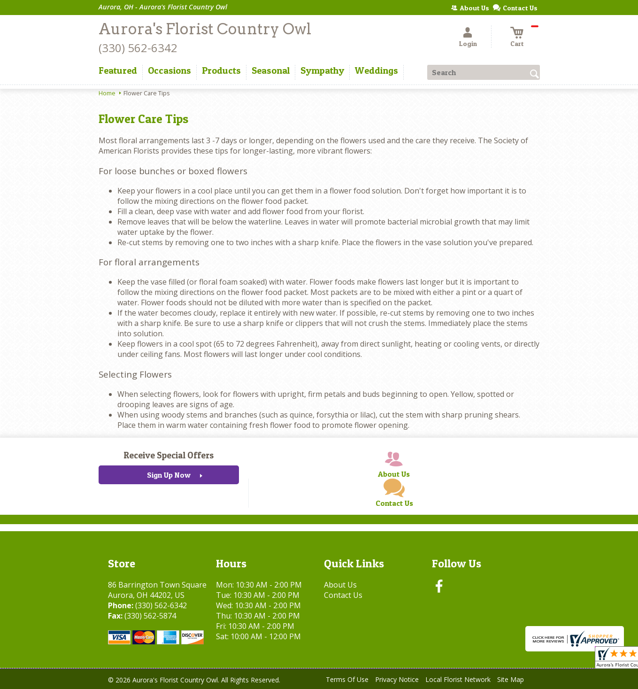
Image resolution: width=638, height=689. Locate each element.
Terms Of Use (347, 679)
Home (107, 93)
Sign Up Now (169, 475)
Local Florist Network (458, 679)
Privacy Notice (397, 679)
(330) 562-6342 (138, 47)
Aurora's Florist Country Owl (205, 29)
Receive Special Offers (168, 455)
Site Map (510, 679)
